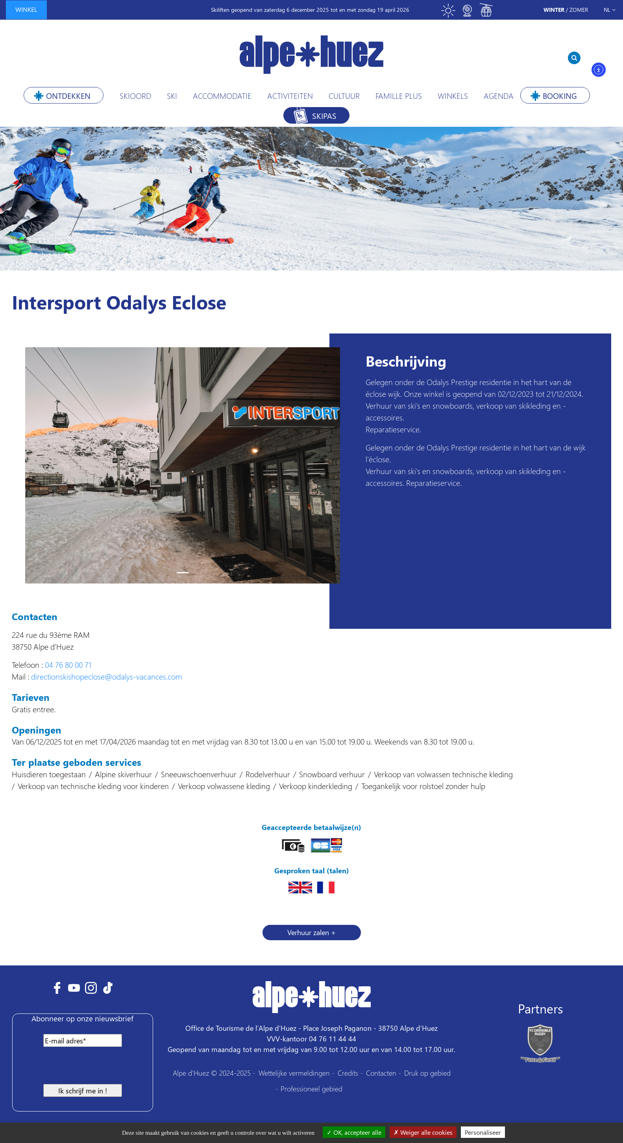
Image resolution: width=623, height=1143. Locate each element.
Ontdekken (68, 95)
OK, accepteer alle (354, 1132)
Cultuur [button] (344, 95)
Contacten (381, 1073)
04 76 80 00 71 (68, 664)
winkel (26, 9)
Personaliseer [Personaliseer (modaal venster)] (483, 1132)
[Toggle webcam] (467, 14)
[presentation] (80, 1068)
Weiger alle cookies (423, 1132)
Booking (560, 95)
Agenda (499, 95)
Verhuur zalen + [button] (311, 932)
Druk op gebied (427, 1073)
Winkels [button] (453, 95)
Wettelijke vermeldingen (294, 1073)
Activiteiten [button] (290, 95)
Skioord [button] (135, 95)
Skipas (324, 115)
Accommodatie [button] (222, 95)
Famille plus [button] (398, 95)
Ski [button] (172, 95)
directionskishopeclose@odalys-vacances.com (106, 676)
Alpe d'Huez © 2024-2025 (212, 1073)
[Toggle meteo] (448, 14)
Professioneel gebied (311, 1088)
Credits (348, 1073)
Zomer (578, 9)
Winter (554, 9)
